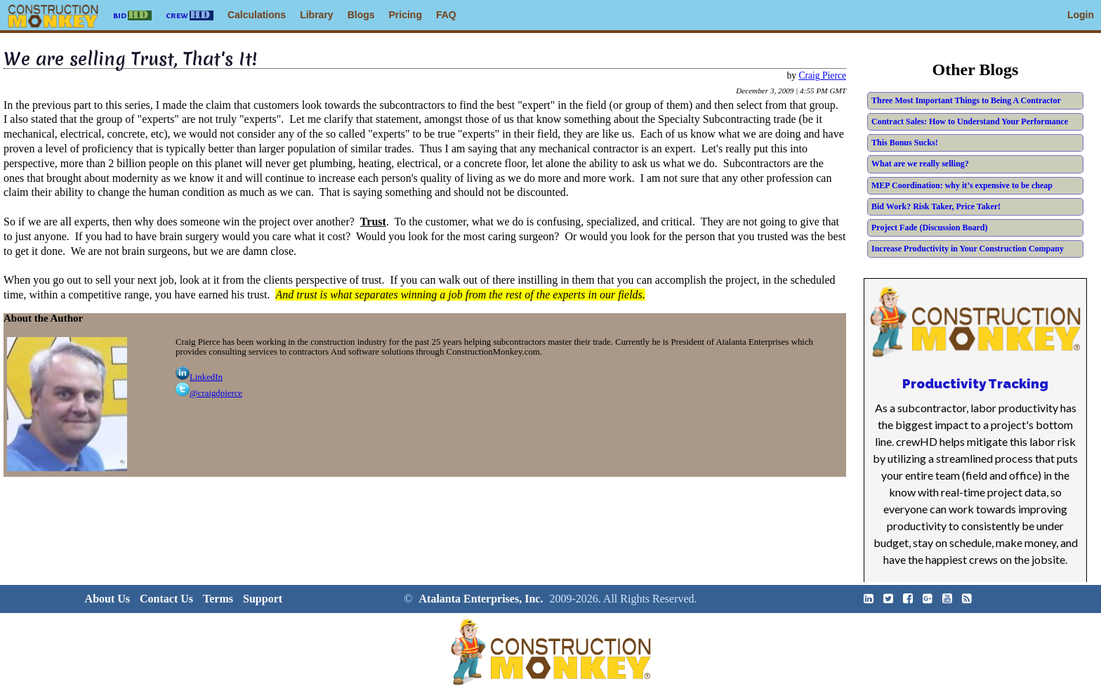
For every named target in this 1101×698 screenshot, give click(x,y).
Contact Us (166, 599)
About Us (107, 599)
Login (1080, 14)
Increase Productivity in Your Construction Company (967, 248)
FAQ (446, 14)
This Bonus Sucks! (904, 142)
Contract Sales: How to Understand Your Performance (969, 121)
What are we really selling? (920, 164)
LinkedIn (199, 377)
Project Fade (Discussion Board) (929, 227)
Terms (218, 599)
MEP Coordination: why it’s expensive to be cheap (962, 185)
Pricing (405, 14)
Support (262, 599)
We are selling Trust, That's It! (130, 59)
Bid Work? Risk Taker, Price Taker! (936, 206)
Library (316, 14)
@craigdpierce (209, 393)
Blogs (361, 14)
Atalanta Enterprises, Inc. (481, 599)
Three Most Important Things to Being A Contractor (966, 100)
